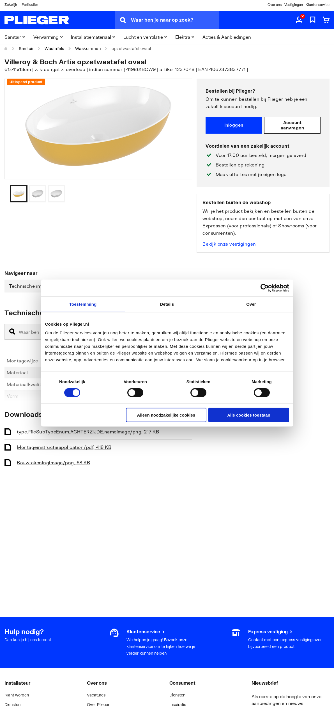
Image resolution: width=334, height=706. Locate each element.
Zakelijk (10, 5)
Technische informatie (34, 286)
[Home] (6, 48)
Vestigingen (293, 5)
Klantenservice (318, 5)
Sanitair (26, 48)
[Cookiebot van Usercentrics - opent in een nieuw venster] (264, 288)
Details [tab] (167, 303)
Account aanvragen (292, 125)
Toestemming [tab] (83, 303)
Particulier (30, 5)
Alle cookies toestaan (248, 415)
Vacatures (96, 695)
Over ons (275, 5)
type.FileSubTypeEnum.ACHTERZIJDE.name (88, 431)
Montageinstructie (64, 447)
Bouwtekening (53, 462)
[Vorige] (180, 193)
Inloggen (233, 124)
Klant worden (16, 695)
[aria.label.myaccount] (299, 20)
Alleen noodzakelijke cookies (166, 415)
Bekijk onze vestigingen (229, 243)
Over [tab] (251, 303)
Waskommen (88, 48)
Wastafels (54, 48)
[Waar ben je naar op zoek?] (175, 20)
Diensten (177, 695)
